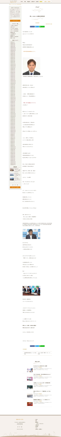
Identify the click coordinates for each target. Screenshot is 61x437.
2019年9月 (12, 149)
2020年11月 (12, 131)
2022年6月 (12, 105)
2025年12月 (12, 47)
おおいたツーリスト (29, 436)
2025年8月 (12, 53)
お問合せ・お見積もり (47, 1)
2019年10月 (12, 148)
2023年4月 (12, 91)
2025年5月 (12, 57)
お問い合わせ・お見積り (15, 187)
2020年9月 (12, 134)
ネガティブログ (15, 20)
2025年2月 (12, 61)
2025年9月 (12, 51)
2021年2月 (12, 127)
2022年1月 (12, 112)
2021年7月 (12, 120)
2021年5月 (12, 123)
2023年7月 (12, 87)
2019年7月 (12, 152)
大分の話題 (37, 22)
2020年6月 (12, 138)
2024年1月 (12, 79)
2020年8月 (12, 135)
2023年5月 (12, 90)
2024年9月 (12, 68)
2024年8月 (12, 69)
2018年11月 (12, 163)
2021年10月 (12, 116)
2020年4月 (12, 141)
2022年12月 (12, 97)
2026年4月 (12, 42)
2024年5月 (12, 73)
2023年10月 (12, 83)
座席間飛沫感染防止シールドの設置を (30, 353)
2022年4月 (12, 108)
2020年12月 (12, 130)
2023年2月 (12, 94)
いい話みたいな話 (13, 25)
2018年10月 (12, 164)
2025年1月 (12, 62)
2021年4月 (12, 124)
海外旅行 (11, 35)
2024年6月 (12, 72)
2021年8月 (12, 119)
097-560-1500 (20, 423)
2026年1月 (12, 46)
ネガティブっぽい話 (13, 29)
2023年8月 (12, 86)
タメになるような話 (13, 28)
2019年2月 (12, 159)
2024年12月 (12, 64)
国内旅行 (11, 32)
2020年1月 (12, 145)
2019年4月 (12, 156)
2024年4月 (12, 75)
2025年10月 (12, 50)
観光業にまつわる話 (13, 36)
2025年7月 (12, 54)
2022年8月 (12, 102)
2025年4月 (12, 58)
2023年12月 (12, 80)
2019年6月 (12, 153)
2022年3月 (12, 109)
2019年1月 (12, 160)
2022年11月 (12, 98)
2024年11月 (12, 65)
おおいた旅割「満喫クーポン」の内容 (44, 353)
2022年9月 (12, 101)
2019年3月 (12, 157)
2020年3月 (12, 142)
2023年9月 (12, 84)
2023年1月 (12, 95)
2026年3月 (12, 43)
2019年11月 (12, 146)
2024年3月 (12, 76)
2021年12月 (12, 113)
